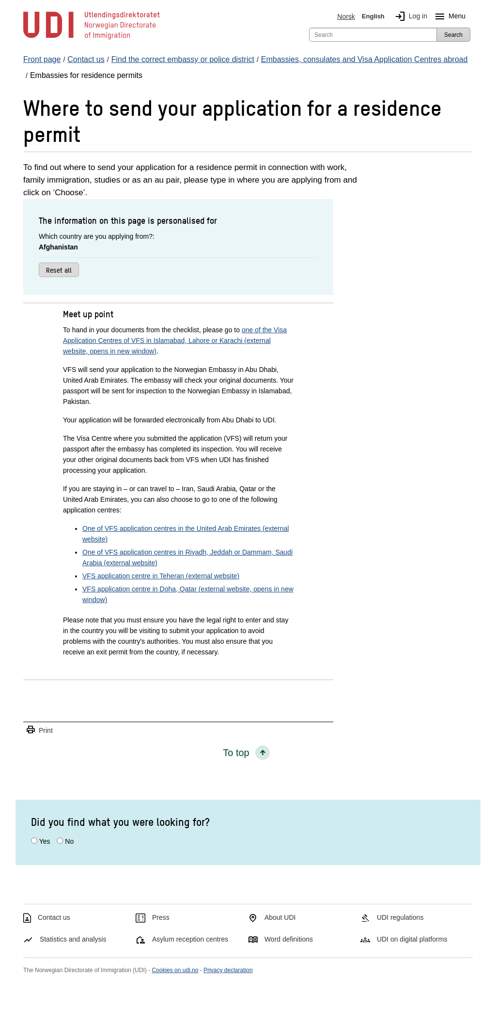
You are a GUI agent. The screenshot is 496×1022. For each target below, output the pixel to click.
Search (453, 34)
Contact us (54, 917)
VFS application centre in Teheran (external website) (160, 576)
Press (161, 917)
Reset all (59, 269)
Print (39, 730)
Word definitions (288, 939)
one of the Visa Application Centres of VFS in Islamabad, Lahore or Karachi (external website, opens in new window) (175, 340)
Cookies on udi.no (175, 970)
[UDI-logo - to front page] (91, 39)
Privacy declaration (227, 970)
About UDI (280, 917)
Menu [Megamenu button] (448, 16)
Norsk (346, 16)
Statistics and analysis (73, 939)
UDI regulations (400, 917)
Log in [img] (409, 16)
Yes (44, 841)
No (69, 841)
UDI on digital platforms (412, 939)
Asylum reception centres (190, 939)
